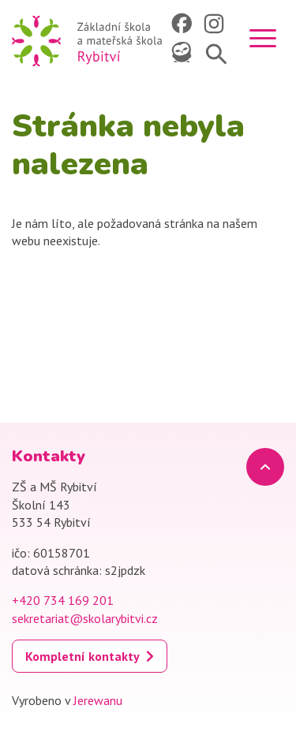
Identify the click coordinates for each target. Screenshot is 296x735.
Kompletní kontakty (82, 656)
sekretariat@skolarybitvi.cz (85, 618)
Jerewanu (97, 700)
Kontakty (48, 456)
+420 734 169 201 (63, 600)
